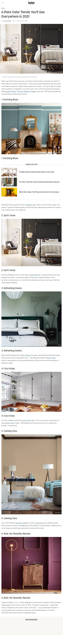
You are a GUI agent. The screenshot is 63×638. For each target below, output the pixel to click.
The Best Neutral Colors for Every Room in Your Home (36, 172)
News (3, 8)
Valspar (33, 91)
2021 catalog (25, 355)
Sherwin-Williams (23, 91)
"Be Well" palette (21, 523)
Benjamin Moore (10, 91)
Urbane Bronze (34, 275)
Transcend (39, 523)
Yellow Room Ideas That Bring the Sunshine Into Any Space (39, 192)
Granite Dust (9, 423)
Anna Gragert (7, 21)
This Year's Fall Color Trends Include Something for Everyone (39, 182)
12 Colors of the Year (26, 420)
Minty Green (51, 358)
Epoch (8, 605)
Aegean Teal (31, 205)
